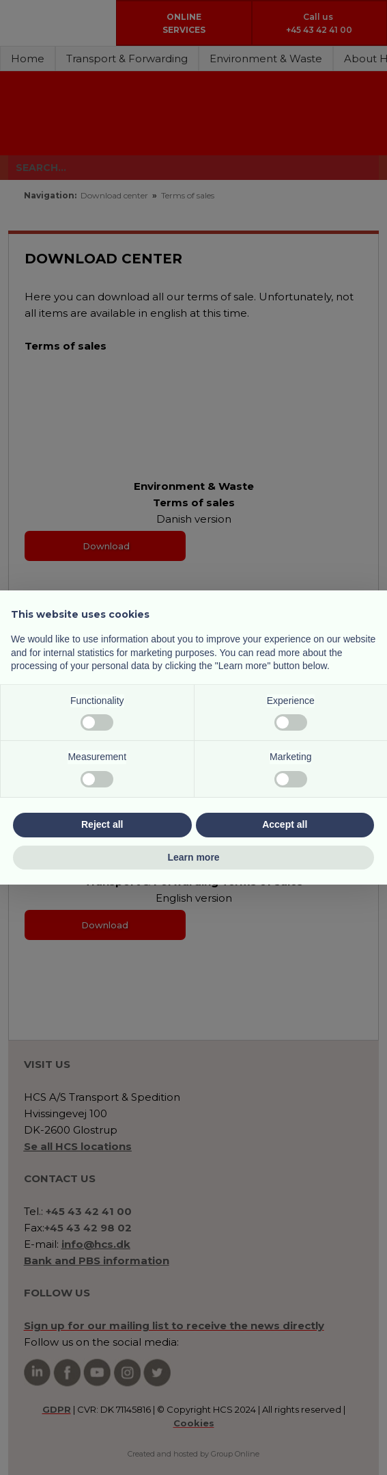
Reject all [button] (102, 824)
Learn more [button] (193, 857)
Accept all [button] (284, 824)
